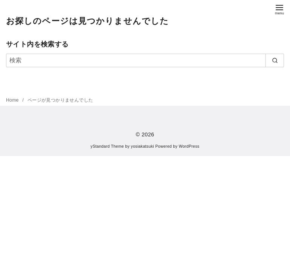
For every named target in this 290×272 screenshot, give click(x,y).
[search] (274, 60)
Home (13, 100)
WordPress (189, 146)
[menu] (279, 9)
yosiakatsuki (142, 146)
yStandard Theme (107, 146)
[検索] (145, 60)
